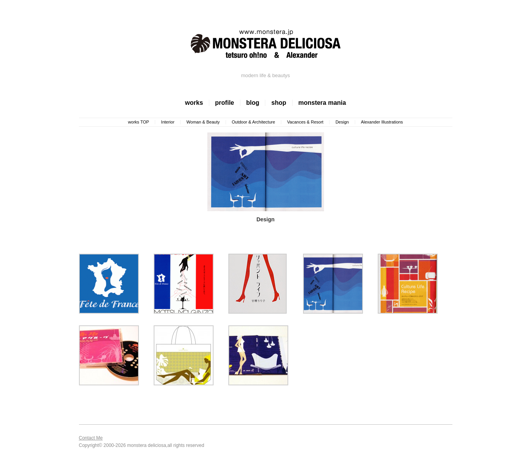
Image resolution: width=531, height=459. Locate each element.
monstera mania (322, 102)
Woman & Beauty (202, 122)
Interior (167, 122)
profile (224, 102)
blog (252, 102)
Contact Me (91, 438)
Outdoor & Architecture (253, 122)
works (194, 102)
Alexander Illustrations (382, 122)
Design (342, 122)
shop (278, 102)
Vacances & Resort (305, 122)
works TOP (138, 122)
